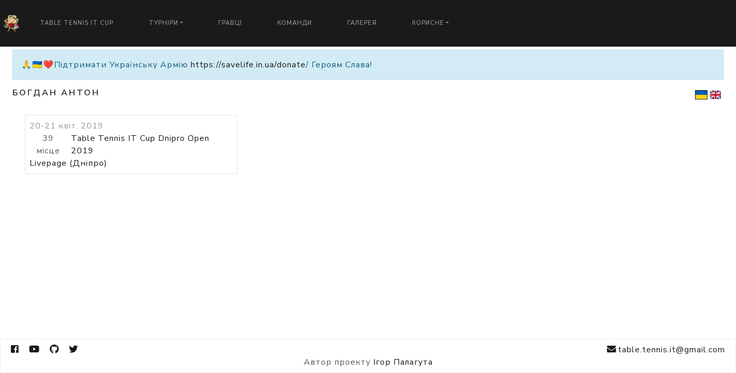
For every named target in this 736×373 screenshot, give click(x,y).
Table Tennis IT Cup (77, 23)
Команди (294, 23)
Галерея (362, 23)
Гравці (230, 23)
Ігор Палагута (403, 362)
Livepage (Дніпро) (68, 163)
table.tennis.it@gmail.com (666, 349)
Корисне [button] (428, 23)
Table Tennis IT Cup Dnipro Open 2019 (140, 144)
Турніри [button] (163, 23)
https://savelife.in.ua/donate (248, 64)
